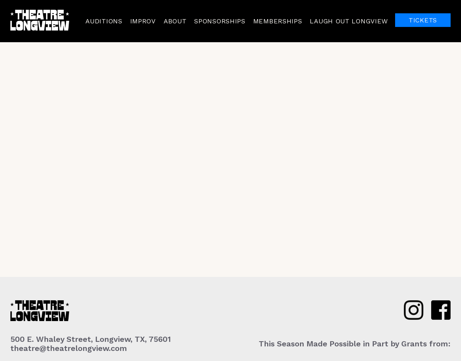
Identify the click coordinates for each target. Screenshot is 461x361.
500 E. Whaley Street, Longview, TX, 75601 (90, 339)
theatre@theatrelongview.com (68, 348)
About (175, 21)
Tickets (423, 20)
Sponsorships (219, 21)
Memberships (277, 21)
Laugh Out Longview (349, 21)
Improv (143, 21)
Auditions (103, 21)
